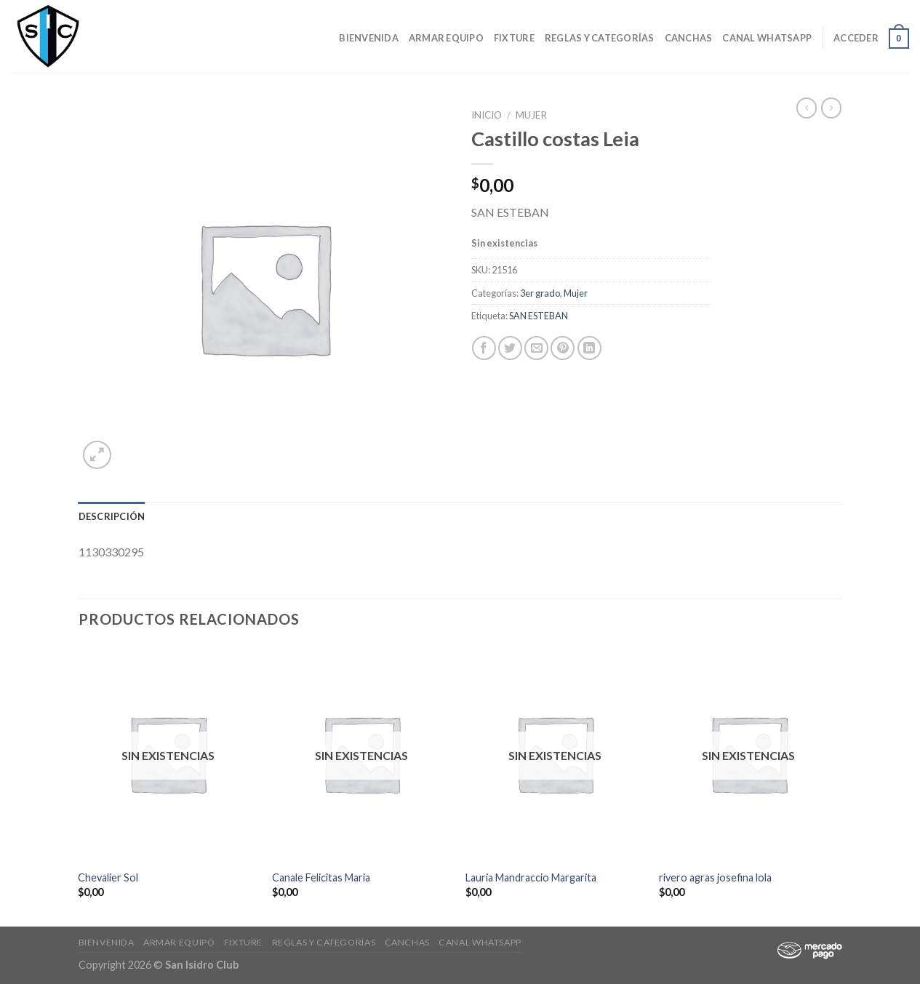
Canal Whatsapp (767, 38)
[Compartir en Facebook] (484, 348)
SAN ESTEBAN (538, 315)
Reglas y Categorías (600, 38)
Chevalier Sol (108, 877)
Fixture (514, 38)
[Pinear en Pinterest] (563, 348)
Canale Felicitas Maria (321, 877)
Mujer (531, 115)
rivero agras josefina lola (715, 877)
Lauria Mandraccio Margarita (530, 877)
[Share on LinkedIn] (589, 348)
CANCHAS (689, 38)
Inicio (486, 115)
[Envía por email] (536, 348)
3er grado (540, 293)
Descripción (112, 516)
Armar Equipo (446, 38)
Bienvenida (369, 38)
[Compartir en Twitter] (510, 348)
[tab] (112, 516)
